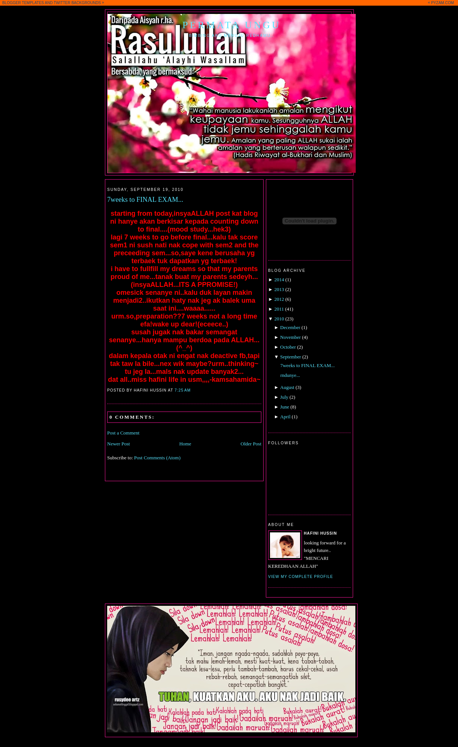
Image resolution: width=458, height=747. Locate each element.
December (290, 327)
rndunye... (290, 375)
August (287, 387)
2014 (279, 279)
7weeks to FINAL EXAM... (145, 199)
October (288, 347)
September (290, 357)
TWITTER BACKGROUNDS (77, 3)
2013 (279, 289)
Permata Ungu (231, 25)
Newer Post (118, 444)
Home (185, 444)
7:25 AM (182, 390)
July (284, 397)
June (284, 407)
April (285, 416)
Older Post (251, 444)
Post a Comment (123, 433)
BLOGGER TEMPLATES (23, 3)
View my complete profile (300, 577)
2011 (279, 309)
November (290, 337)
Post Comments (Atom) (157, 457)
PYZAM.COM (442, 3)
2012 (279, 299)
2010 (279, 319)
